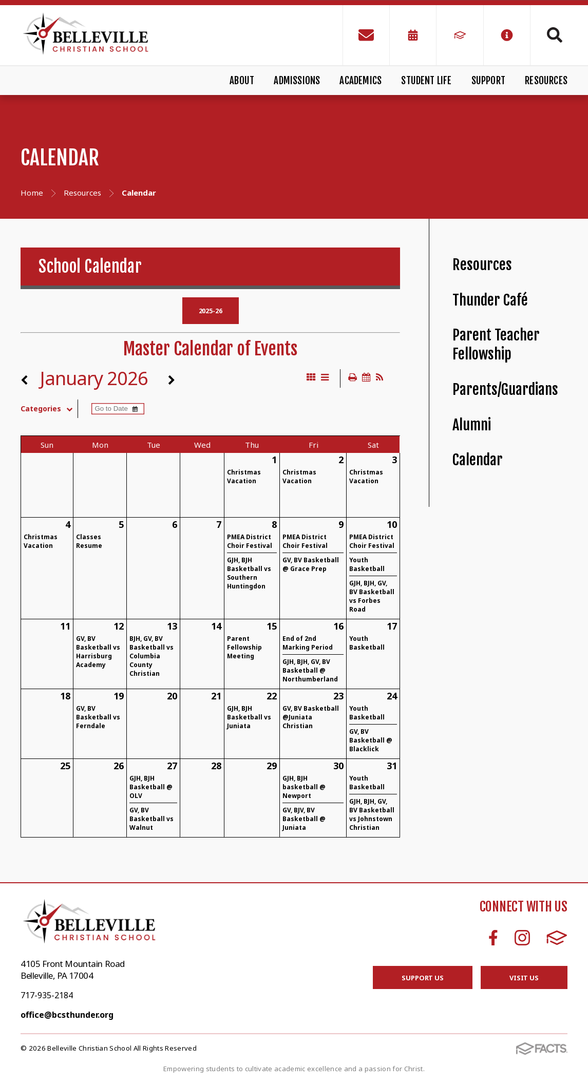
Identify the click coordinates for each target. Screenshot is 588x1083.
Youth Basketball (367, 564)
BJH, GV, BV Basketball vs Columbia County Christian (151, 656)
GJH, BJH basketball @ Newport (304, 787)
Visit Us (524, 977)
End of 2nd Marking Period (307, 643)
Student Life (426, 80)
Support (488, 80)
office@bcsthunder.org (67, 1014)
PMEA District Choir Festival (249, 541)
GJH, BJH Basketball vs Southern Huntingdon (249, 573)
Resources (546, 80)
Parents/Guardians (505, 389)
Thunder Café (490, 300)
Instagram (522, 937)
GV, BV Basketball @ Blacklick (370, 740)
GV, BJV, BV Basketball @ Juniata (304, 819)
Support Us (423, 977)
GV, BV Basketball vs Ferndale (98, 717)
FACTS (556, 937)
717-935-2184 (47, 995)
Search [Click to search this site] (554, 35)
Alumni (471, 425)
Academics (360, 80)
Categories (49, 408)
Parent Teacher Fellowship (496, 344)
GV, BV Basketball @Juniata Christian (310, 717)
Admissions (297, 80)
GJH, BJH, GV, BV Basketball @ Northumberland (310, 670)
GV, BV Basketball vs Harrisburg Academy (98, 651)
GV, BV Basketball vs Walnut (151, 819)
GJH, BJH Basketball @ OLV (151, 787)
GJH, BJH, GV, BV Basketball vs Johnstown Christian (371, 814)
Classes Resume (89, 541)
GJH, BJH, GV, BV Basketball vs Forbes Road (371, 596)
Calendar (477, 460)
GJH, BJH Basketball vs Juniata (249, 717)
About (242, 80)
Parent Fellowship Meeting (244, 647)
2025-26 (210, 310)
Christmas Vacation (244, 476)
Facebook (493, 937)
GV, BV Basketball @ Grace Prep (310, 564)
